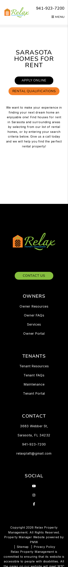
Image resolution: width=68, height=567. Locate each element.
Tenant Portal (34, 393)
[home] (16, 12)
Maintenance (34, 384)
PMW (34, 542)
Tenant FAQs (34, 375)
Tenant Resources (34, 366)
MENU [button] (58, 17)
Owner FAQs (34, 315)
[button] (34, 486)
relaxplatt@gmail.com (34, 453)
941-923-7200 (50, 8)
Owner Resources (34, 306)
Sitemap (23, 547)
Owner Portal (34, 333)
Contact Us (34, 275)
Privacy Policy (44, 547)
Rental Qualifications (34, 91)
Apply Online (34, 80)
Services (34, 324)
